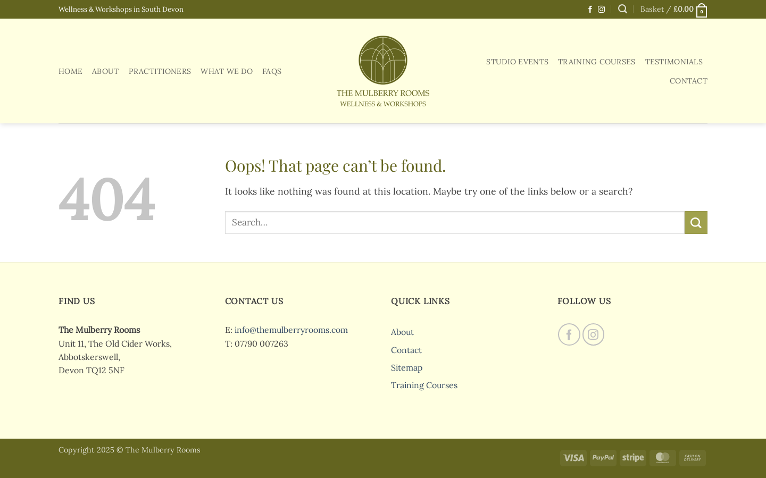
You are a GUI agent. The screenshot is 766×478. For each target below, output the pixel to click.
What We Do (227, 71)
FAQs (271, 71)
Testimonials (674, 61)
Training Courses (597, 61)
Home (70, 71)
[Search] (622, 9)
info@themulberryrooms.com (291, 329)
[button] (673, 9)
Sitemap (406, 367)
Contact (688, 81)
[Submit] (696, 222)
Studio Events (517, 61)
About (105, 71)
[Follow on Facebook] (590, 10)
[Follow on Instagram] (601, 10)
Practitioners (160, 71)
